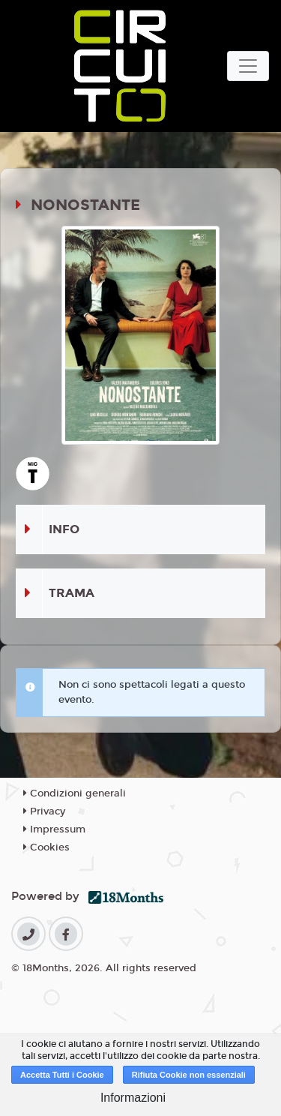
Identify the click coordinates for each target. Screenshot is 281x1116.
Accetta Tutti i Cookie (62, 1074)
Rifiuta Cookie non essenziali (189, 1074)
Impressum (54, 830)
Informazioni (133, 1097)
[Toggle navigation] (248, 66)
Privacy (44, 812)
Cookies (46, 848)
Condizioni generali (74, 794)
